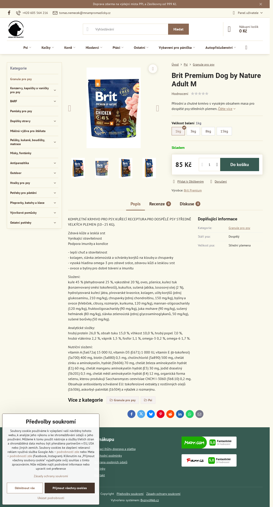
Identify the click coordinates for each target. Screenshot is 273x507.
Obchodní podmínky (108, 456)
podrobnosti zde (68, 452)
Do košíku (239, 164)
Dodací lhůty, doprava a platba (115, 449)
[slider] (200, 93)
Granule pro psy (239, 228)
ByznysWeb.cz (149, 500)
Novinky (99, 469)
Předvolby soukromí (130, 494)
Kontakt (99, 475)
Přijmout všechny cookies (70, 488)
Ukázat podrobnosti (51, 498)
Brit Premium (193, 190)
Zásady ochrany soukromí (163, 494)
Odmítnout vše (25, 488)
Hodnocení (180, 93)
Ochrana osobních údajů (110, 462)
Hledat (178, 29)
